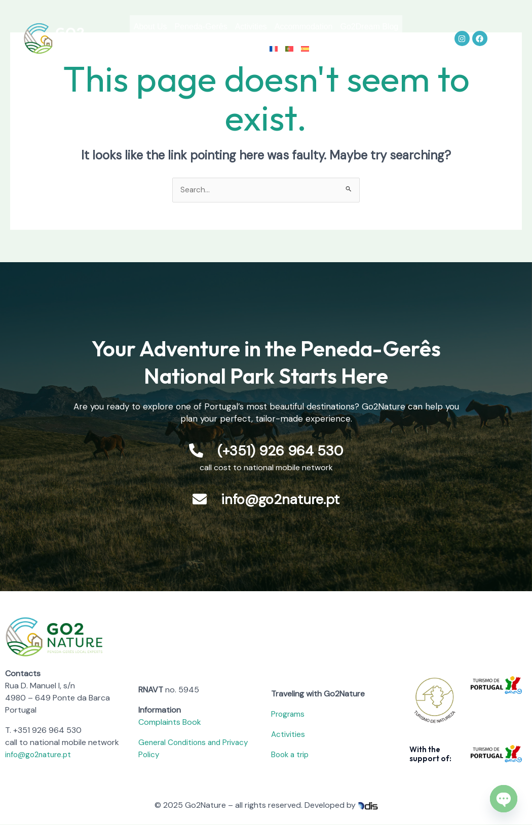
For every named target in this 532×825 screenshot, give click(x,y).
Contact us (267, 50)
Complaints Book (169, 722)
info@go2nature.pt (40, 755)
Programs (289, 714)
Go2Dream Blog (204, 50)
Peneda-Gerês (230, 26)
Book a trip (291, 755)
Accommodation (348, 26)
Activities (287, 26)
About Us (171, 26)
